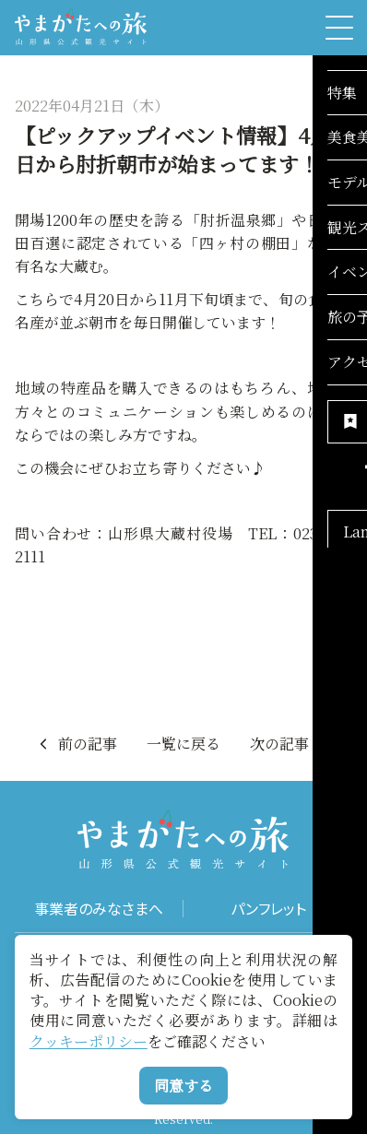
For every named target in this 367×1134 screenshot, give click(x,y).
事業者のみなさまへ (98, 908)
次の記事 (290, 744)
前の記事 (76, 744)
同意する (183, 1085)
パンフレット (268, 908)
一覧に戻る (183, 744)
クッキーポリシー (89, 1041)
